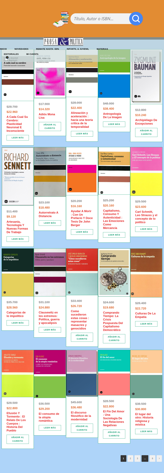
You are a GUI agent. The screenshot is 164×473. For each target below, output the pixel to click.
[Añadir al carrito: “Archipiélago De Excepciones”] (146, 132)
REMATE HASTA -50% (47, 49)
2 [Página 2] (130, 458)
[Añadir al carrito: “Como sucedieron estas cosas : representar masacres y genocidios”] (82, 337)
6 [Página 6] (152, 458)
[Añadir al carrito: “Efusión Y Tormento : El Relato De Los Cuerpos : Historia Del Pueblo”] (18, 439)
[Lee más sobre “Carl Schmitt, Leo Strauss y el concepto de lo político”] (146, 229)
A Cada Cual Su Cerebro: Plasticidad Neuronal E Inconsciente (17, 123)
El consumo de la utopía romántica (49, 417)
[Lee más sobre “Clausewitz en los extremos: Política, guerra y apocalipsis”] (50, 330)
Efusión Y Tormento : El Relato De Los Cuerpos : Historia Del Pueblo (16, 422)
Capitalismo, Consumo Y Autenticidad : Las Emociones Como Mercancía (113, 219)
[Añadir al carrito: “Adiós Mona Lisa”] (50, 126)
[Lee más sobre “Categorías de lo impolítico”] (18, 323)
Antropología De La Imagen (112, 115)
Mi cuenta (32, 54)
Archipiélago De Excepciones (146, 121)
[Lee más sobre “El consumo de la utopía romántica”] (50, 428)
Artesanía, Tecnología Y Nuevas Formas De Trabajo (17, 227)
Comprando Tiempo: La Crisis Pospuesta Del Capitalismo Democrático (113, 321)
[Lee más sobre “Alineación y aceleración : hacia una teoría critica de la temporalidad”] (82, 133)
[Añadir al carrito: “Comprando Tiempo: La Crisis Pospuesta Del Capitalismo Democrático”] (114, 338)
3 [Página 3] (137, 458)
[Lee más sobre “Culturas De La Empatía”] (146, 324)
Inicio (3, 49)
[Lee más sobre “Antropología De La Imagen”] (114, 124)
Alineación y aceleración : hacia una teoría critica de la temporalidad (82, 119)
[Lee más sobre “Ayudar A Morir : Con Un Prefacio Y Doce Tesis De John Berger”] (82, 232)
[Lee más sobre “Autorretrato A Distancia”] (50, 223)
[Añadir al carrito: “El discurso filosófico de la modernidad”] (82, 428)
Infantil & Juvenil (78, 49)
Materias (102, 49)
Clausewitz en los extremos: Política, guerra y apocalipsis (49, 318)
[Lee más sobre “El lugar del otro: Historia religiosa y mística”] (146, 431)
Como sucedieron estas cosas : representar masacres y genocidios (80, 320)
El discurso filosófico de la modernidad (81, 416)
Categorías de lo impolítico (16, 314)
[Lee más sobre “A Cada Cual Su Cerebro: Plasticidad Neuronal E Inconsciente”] (18, 137)
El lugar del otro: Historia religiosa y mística (144, 419)
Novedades (22, 49)
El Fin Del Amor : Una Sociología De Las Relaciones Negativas (113, 418)
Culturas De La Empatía (145, 315)
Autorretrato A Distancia (48, 214)
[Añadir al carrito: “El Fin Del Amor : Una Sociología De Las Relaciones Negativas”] (114, 434)
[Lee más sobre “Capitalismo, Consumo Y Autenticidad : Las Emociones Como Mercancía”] (114, 235)
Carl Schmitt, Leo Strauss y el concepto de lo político (146, 217)
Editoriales (11, 54)
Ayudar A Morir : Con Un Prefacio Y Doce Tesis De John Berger (82, 218)
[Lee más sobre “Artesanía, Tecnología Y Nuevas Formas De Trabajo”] (18, 239)
